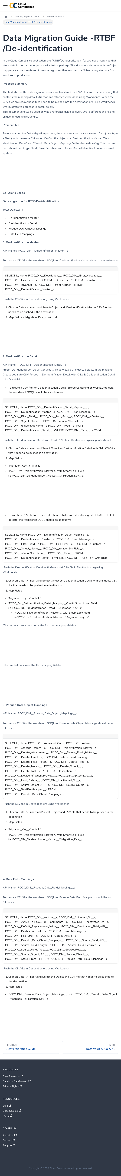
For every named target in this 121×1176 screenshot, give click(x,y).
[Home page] (6, 16)
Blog (7, 1105)
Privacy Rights (12, 1086)
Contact (9, 1140)
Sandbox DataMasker (17, 1081)
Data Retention (13, 1076)
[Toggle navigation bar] (5, 5)
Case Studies (12, 1111)
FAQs (7, 1116)
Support (9, 1145)
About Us (10, 1135)
